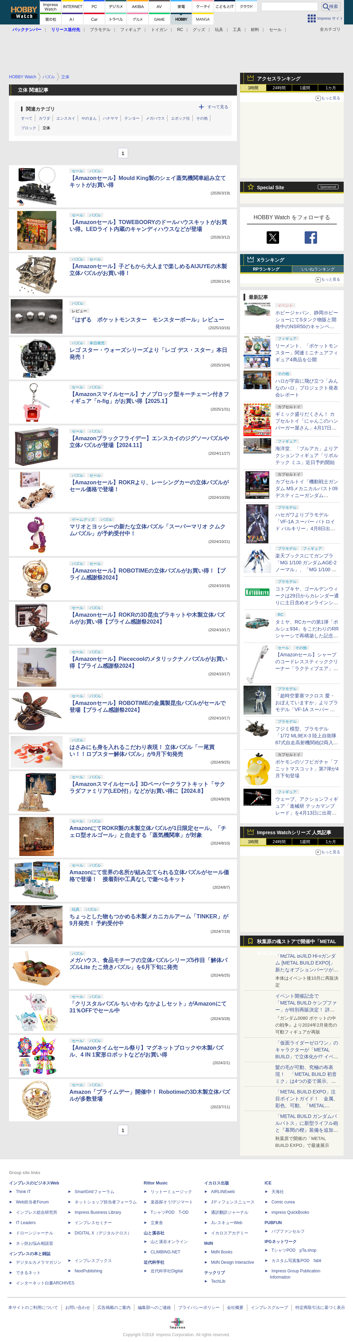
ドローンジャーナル (34, 1233)
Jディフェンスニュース (233, 1202)
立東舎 (157, 1222)
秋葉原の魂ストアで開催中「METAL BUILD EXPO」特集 (296, 943)
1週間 (305, 87)
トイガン (159, 29)
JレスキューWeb (226, 1222)
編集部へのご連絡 (154, 1307)
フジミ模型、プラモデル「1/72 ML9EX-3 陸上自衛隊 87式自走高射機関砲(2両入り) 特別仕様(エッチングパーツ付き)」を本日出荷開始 (306, 742)
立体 (46, 128)
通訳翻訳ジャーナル (229, 1212)
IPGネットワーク (281, 1241)
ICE (268, 1183)
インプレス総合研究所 (36, 1212)
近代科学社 (154, 1262)
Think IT (23, 1191)
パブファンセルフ (288, 1231)
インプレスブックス (93, 1260)
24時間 (279, 87)
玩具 (219, 29)
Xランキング (270, 260)
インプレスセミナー (93, 1222)
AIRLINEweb (223, 1191)
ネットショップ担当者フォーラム (106, 1202)
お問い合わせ (77, 1307)
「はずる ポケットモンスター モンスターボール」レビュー (146, 320)
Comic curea (283, 1202)
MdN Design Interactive (232, 1262)
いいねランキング (318, 269)
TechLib (218, 1281)
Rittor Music (156, 1183)
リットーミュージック (171, 1191)
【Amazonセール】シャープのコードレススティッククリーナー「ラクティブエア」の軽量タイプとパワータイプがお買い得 (306, 668)
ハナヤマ (110, 118)
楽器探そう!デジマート (172, 1202)
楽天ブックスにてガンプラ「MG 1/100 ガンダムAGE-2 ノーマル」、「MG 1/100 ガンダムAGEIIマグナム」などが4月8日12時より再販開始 (305, 569)
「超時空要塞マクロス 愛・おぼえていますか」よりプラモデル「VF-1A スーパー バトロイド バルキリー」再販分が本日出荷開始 (306, 709)
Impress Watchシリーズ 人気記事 (294, 832)
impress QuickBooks (290, 1212)
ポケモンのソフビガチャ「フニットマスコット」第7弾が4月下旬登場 (307, 768)
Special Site (270, 187)
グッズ (199, 29)
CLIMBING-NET (165, 1252)
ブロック (28, 128)
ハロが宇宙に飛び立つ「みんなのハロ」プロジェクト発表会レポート (306, 387)
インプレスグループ (269, 1307)
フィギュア (130, 29)
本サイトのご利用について (33, 1307)
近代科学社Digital (167, 1271)
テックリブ (214, 1272)
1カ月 (331, 87)
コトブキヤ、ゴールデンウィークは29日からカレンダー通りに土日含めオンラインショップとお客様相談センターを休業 (307, 602)
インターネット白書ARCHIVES (45, 1283)
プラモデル (100, 29)
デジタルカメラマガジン (38, 1262)
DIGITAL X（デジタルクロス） (103, 1233)
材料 (255, 29)
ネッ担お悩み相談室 (34, 1243)
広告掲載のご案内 (114, 1307)
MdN (208, 1243)
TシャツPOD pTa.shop (293, 1250)
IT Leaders (26, 1222)
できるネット (28, 1272)
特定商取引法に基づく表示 (320, 1307)
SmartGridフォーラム (94, 1191)
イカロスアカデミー (229, 1233)
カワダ (44, 118)
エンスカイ (65, 118)
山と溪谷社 (154, 1233)
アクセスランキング (278, 78)
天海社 (277, 1191)
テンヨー (132, 118)
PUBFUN (273, 1222)
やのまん (89, 118)
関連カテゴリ (40, 109)
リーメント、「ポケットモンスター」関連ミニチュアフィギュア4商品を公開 (306, 352)
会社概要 (235, 1307)
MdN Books (221, 1252)
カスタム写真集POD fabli (296, 1260)
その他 (202, 118)
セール (275, 29)
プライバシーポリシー (199, 1307)
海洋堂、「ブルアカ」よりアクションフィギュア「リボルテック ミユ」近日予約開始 (306, 455)
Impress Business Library (98, 1212)
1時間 (253, 87)
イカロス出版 (216, 1183)
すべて (26, 118)
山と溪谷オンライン (169, 1241)
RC (180, 29)
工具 (237, 29)
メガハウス (155, 118)
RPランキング (266, 269)
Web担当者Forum (32, 1202)
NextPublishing (88, 1271)
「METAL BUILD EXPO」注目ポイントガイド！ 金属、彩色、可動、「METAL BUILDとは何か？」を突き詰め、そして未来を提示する (306, 1105)
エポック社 (180, 118)
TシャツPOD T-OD (170, 1212)
